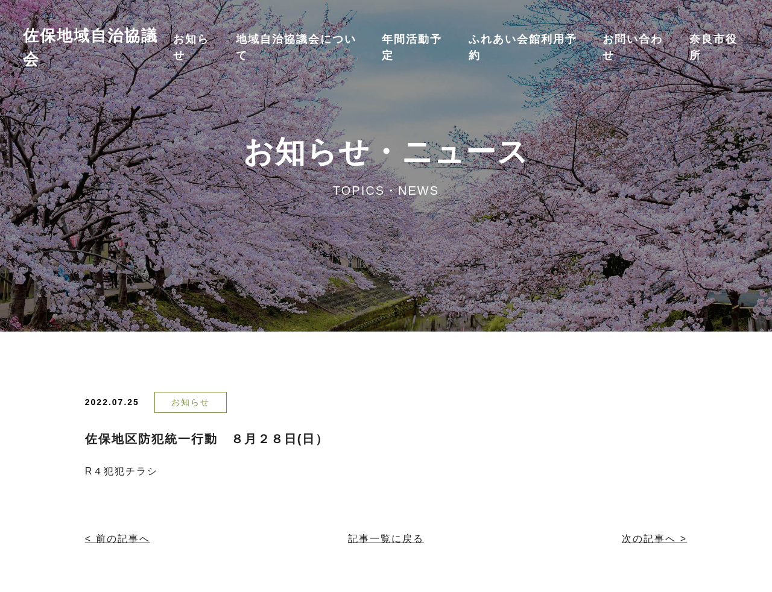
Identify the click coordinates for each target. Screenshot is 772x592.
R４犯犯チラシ (122, 471)
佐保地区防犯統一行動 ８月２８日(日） (207, 439)
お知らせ (190, 402)
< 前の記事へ (117, 539)
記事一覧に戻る (386, 539)
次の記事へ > (654, 539)
